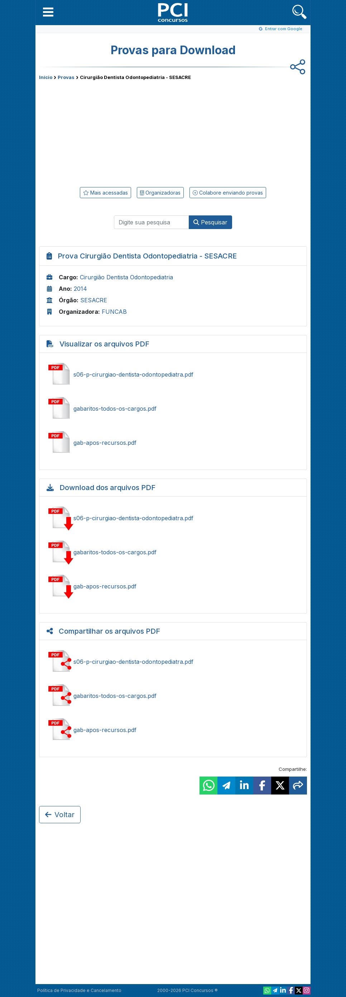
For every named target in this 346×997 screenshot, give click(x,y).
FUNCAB (114, 311)
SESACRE (93, 300)
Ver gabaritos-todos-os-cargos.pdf (173, 408)
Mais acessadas (105, 193)
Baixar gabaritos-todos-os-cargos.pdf (173, 552)
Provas (66, 77)
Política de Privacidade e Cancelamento (79, 990)
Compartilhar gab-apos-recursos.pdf (173, 730)
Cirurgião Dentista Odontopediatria (126, 277)
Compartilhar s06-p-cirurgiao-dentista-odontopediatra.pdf (173, 661)
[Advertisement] (114, 132)
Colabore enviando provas (228, 193)
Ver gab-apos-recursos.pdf (173, 442)
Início (45, 77)
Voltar (60, 814)
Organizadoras (160, 193)
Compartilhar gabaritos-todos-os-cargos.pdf (173, 695)
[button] (48, 12)
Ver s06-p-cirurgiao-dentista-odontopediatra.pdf (173, 374)
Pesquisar (210, 222)
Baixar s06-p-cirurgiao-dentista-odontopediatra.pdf (173, 518)
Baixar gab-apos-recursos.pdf (173, 586)
